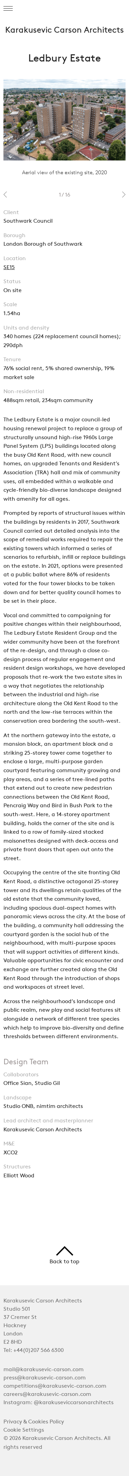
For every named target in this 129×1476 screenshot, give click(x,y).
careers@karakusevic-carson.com (47, 1394)
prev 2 (5, 194)
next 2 (124, 194)
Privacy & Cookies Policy (33, 1422)
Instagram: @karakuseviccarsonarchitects (58, 1403)
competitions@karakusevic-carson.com (54, 1386)
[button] (8, 8)
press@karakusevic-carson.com (44, 1378)
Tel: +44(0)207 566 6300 (33, 1350)
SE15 (9, 267)
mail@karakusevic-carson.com (43, 1370)
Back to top (64, 1255)
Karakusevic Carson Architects (64, 30)
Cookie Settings (23, 1430)
